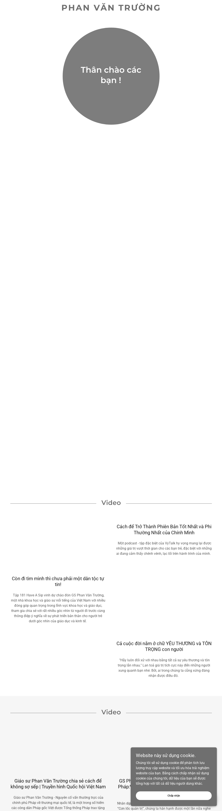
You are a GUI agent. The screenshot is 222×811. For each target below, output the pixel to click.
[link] (111, 9)
